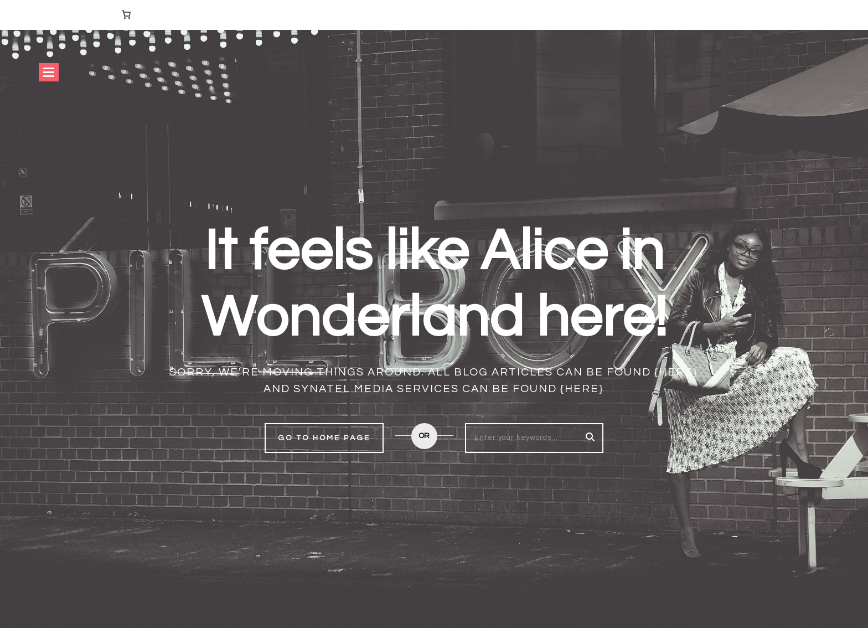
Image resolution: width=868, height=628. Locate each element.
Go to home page (324, 438)
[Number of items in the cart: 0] (126, 14)
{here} (676, 372)
